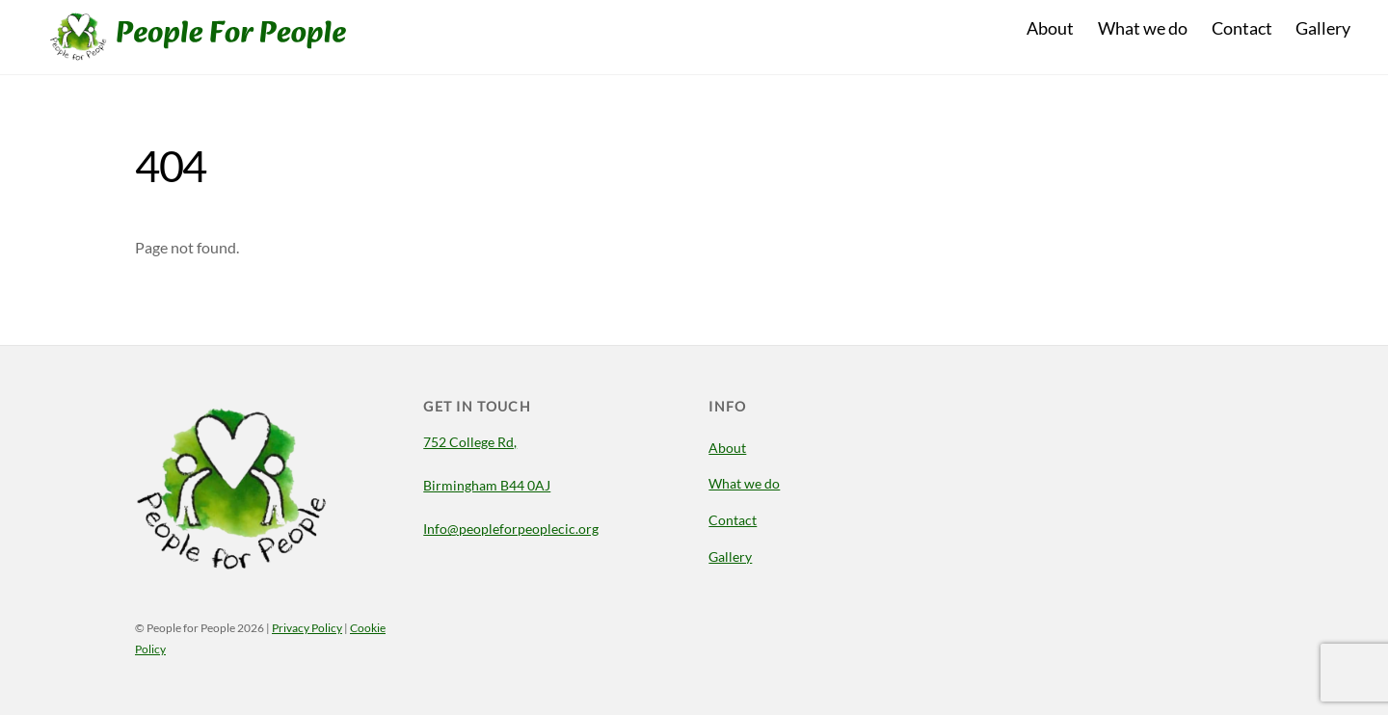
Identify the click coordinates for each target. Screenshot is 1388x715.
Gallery (1322, 28)
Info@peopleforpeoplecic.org (511, 528)
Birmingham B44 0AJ (486, 485)
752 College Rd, (470, 442)
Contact (1242, 28)
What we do (1143, 28)
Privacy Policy (307, 628)
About (1050, 28)
